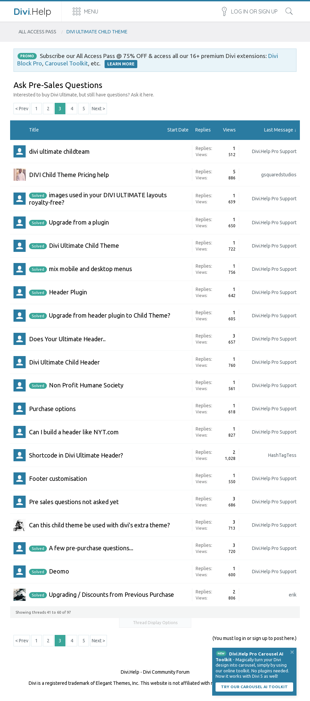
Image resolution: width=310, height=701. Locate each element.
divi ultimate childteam (59, 151)
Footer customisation (58, 478)
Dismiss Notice (292, 652)
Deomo (59, 571)
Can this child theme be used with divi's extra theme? (99, 525)
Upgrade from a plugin (79, 222)
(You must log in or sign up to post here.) (255, 638)
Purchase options (52, 408)
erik (293, 594)
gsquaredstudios (279, 174)
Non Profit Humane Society (86, 385)
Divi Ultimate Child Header (64, 362)
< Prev (21, 108)
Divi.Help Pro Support (274, 151)
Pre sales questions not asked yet (74, 501)
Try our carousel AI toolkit (254, 686)
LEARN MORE (121, 64)
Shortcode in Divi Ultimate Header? (76, 455)
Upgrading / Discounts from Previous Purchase (111, 594)
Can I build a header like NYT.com (74, 432)
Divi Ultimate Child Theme (84, 245)
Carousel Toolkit (66, 63)
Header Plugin (68, 292)
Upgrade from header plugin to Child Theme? (109, 315)
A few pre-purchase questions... (91, 548)
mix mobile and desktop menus (90, 268)
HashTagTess (282, 455)
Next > (98, 108)
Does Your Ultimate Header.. (67, 338)
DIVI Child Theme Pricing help (69, 174)
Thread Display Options (155, 622)
